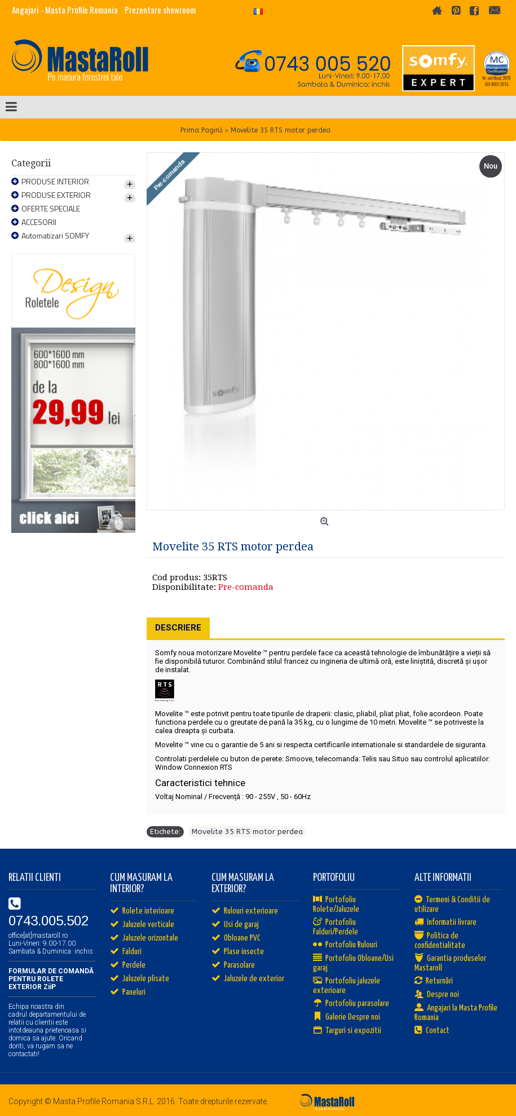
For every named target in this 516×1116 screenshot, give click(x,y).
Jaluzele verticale (142, 924)
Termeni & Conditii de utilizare (452, 905)
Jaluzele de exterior (247, 978)
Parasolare (233, 965)
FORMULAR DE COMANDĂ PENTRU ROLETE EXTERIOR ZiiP (51, 979)
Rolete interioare (142, 911)
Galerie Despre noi (346, 1017)
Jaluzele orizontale (144, 938)
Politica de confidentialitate (439, 941)
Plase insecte (237, 951)
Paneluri (127, 992)
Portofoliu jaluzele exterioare (346, 986)
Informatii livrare (445, 922)
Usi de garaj (235, 924)
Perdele (127, 965)
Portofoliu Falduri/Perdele (335, 927)
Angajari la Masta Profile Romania (455, 1013)
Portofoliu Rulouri (345, 945)
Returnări (433, 981)
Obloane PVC (236, 938)
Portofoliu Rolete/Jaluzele (336, 905)
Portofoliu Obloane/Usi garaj (353, 963)
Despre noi (436, 994)
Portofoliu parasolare (351, 1003)
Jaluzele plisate (139, 978)
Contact (431, 1030)
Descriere (178, 628)
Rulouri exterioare (244, 911)
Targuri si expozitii (347, 1030)
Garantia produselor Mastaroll (450, 963)
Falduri (126, 951)
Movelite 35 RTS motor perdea (247, 831)
